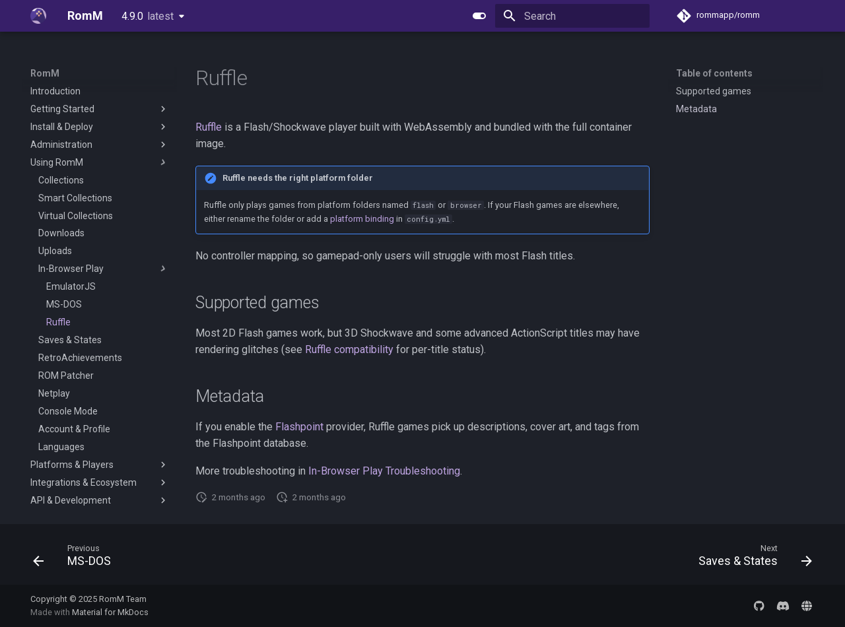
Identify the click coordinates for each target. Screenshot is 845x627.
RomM (44, 73)
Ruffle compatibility (349, 349)
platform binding (362, 219)
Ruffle (208, 127)
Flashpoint (299, 426)
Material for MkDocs (110, 612)
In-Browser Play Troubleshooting (384, 471)
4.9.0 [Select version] (147, 16)
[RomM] (38, 16)
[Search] (572, 16)
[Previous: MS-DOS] (76, 558)
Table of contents (714, 73)
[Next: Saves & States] (751, 558)
